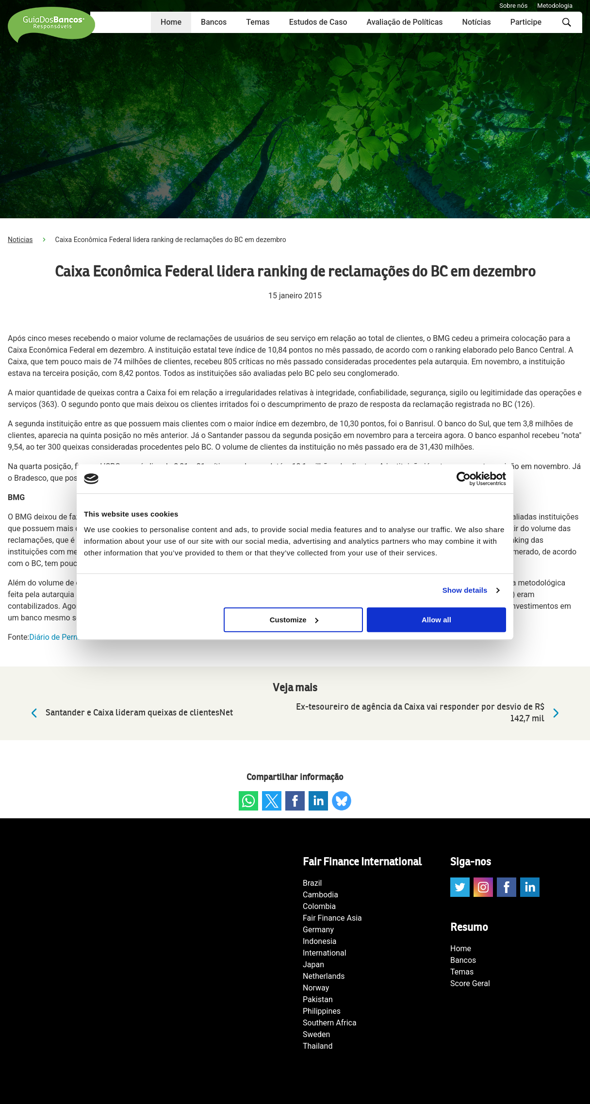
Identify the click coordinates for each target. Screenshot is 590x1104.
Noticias (20, 240)
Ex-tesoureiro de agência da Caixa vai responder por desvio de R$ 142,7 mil (430, 713)
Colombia (319, 906)
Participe (525, 22)
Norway (316, 987)
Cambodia (320, 894)
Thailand (317, 1046)
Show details (465, 590)
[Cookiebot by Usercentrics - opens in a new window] (463, 478)
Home (171, 22)
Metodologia (555, 5)
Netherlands (324, 976)
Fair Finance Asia (332, 918)
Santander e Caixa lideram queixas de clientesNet (129, 713)
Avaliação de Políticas (404, 22)
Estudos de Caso (318, 22)
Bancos (214, 22)
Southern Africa (330, 1022)
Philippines (322, 1011)
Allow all (436, 620)
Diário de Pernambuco (67, 637)
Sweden (316, 1034)
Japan (313, 964)
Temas (257, 22)
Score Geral (470, 983)
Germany (318, 929)
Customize (294, 620)
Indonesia (320, 941)
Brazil (312, 883)
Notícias (476, 22)
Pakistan (318, 999)
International (324, 953)
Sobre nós (513, 5)
